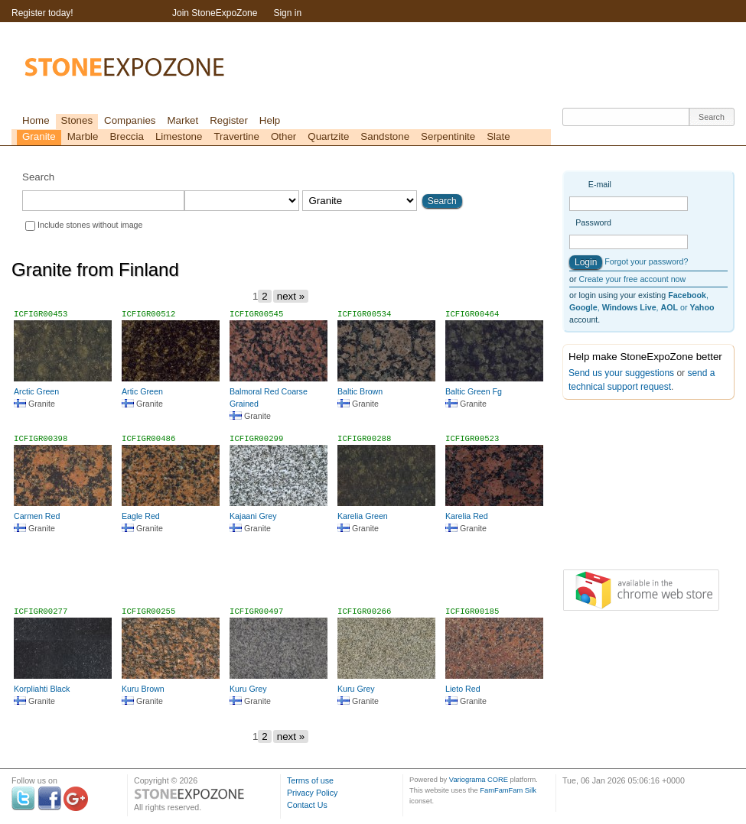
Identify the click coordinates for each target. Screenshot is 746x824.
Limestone (179, 136)
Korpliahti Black (42, 688)
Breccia (126, 136)
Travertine (236, 136)
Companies (129, 120)
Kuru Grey (248, 688)
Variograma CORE (478, 779)
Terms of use (310, 780)
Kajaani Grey (253, 516)
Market (182, 120)
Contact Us (307, 804)
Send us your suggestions (621, 373)
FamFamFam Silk (508, 790)
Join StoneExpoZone (214, 13)
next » (291, 296)
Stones (77, 120)
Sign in (287, 13)
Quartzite (328, 136)
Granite (39, 136)
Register (229, 120)
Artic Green (142, 391)
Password (593, 222)
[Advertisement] (282, 576)
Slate (498, 136)
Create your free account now (632, 279)
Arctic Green (36, 391)
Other (283, 136)
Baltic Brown (360, 391)
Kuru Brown (143, 688)
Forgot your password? (646, 261)
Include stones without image (89, 224)
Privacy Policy (312, 792)
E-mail (599, 184)
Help (269, 120)
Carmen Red (37, 516)
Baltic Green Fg (473, 391)
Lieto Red (463, 688)
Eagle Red (141, 516)
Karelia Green (362, 516)
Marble (83, 136)
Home (36, 120)
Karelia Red (466, 516)
